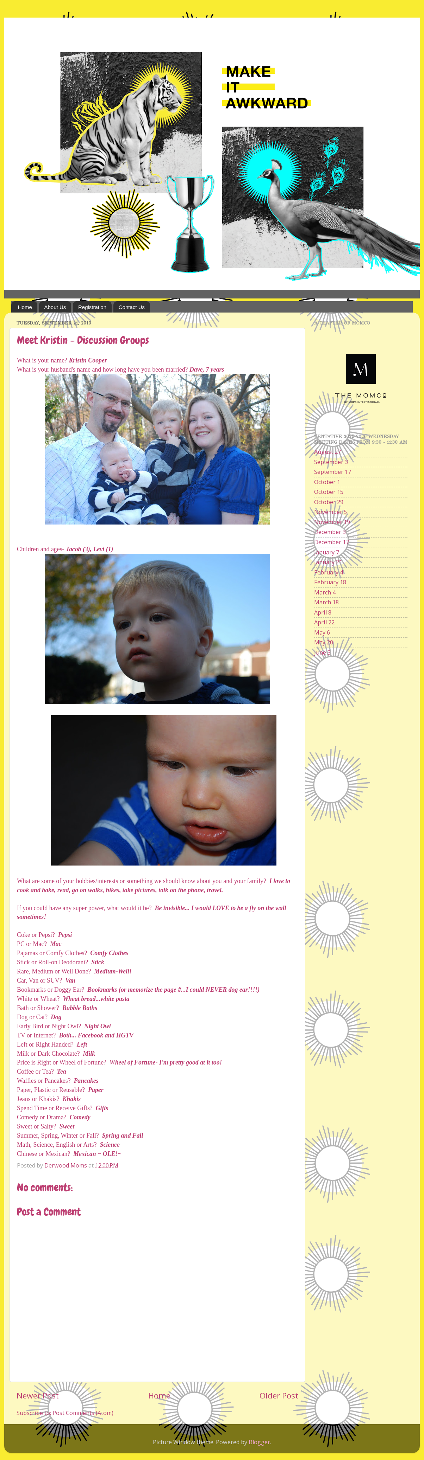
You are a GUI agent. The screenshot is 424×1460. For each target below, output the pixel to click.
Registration (92, 307)
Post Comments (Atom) (82, 1413)
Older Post (279, 1395)
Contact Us (132, 307)
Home (25, 307)
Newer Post (38, 1395)
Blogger (259, 1442)
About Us (55, 307)
